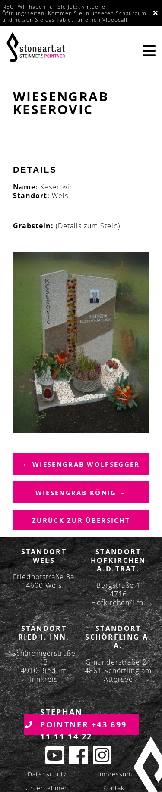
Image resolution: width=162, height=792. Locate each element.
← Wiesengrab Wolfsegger (81, 464)
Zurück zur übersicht (81, 520)
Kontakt (115, 788)
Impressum (115, 774)
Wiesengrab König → (81, 492)
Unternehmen (46, 788)
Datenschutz (47, 774)
